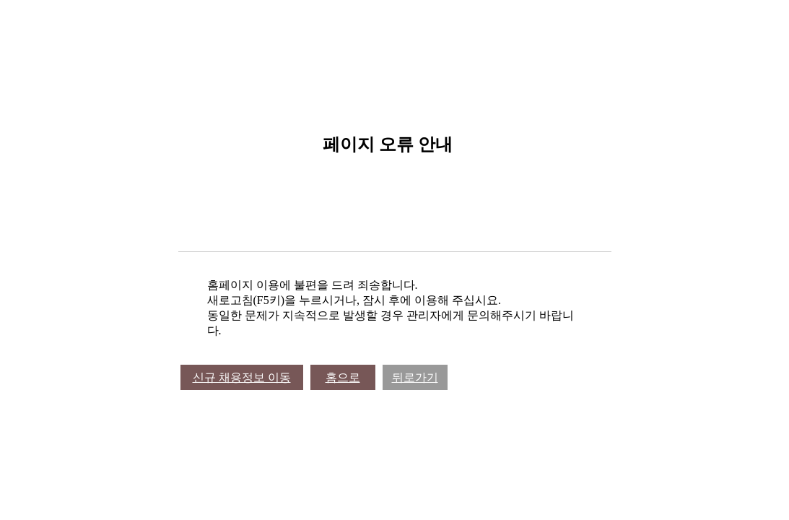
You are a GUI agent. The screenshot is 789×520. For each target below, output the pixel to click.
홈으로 (343, 377)
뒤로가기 (415, 377)
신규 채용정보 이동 (242, 377)
